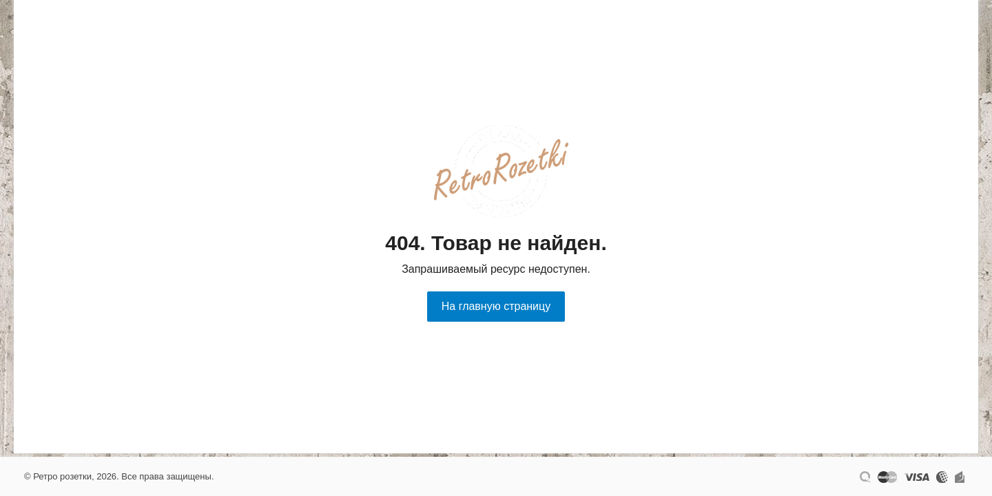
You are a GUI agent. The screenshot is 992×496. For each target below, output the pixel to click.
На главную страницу (496, 306)
